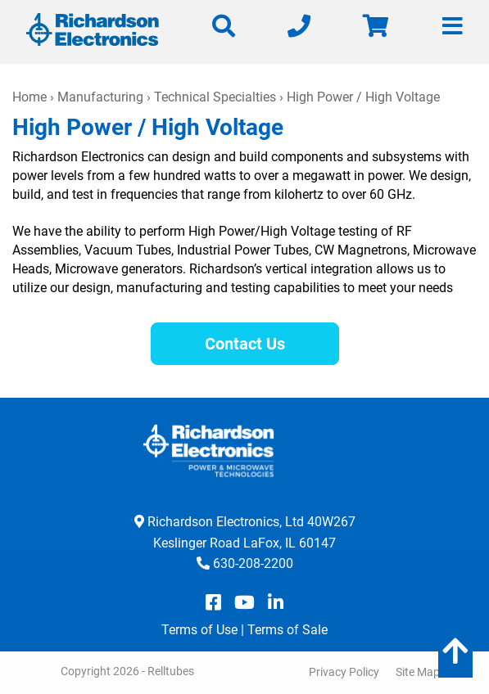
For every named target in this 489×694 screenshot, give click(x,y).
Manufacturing (100, 97)
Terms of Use (199, 630)
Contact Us (245, 344)
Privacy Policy (344, 671)
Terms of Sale (287, 630)
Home (29, 97)
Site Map (418, 671)
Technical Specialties (215, 97)
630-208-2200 (253, 563)
